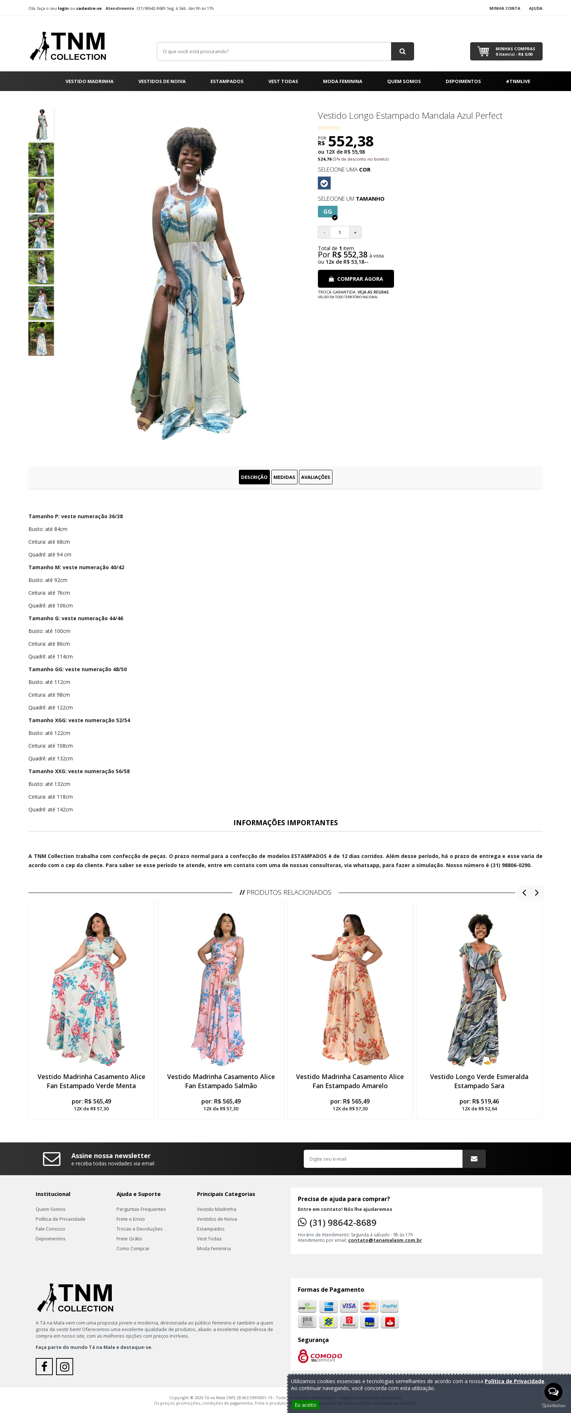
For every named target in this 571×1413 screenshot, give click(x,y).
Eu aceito (305, 1404)
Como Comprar (133, 1248)
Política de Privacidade (61, 1219)
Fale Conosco (50, 1228)
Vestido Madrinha (90, 81)
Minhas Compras (515, 51)
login (63, 8)
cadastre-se (89, 8)
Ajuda (536, 8)
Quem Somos (404, 81)
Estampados (227, 81)
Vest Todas (283, 81)
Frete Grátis (129, 1238)
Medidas (284, 477)
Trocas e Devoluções (140, 1228)
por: (91, 1104)
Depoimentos (463, 81)
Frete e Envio (131, 1219)
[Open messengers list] (553, 1392)
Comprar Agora (356, 278)
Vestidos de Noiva (162, 81)
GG (330, 212)
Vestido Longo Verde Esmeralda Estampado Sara (479, 1081)
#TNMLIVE (518, 81)
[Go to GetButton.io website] (553, 1406)
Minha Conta (504, 8)
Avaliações (315, 477)
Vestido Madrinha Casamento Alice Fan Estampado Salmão (221, 1081)
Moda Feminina (342, 81)
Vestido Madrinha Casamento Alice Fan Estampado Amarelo (350, 1081)
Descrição (254, 477)
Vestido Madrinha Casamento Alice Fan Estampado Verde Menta (91, 1081)
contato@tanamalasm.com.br (385, 1240)
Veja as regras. (374, 292)
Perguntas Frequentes (141, 1209)
